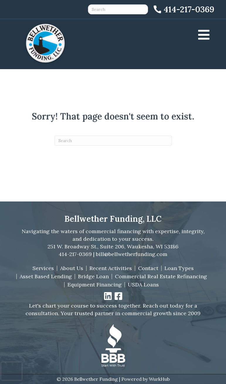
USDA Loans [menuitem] (143, 284)
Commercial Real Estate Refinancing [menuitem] (161, 276)
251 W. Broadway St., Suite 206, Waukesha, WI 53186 (113, 246)
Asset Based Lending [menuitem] (46, 276)
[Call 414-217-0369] (183, 9)
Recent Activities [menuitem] (110, 268)
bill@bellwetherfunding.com (131, 254)
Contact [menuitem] (148, 268)
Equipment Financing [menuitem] (94, 284)
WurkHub (159, 379)
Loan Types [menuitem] (179, 268)
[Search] (113, 141)
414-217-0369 (75, 254)
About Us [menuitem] (71, 268)
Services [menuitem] (43, 268)
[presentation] (11, 371)
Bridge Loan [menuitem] (93, 276)
